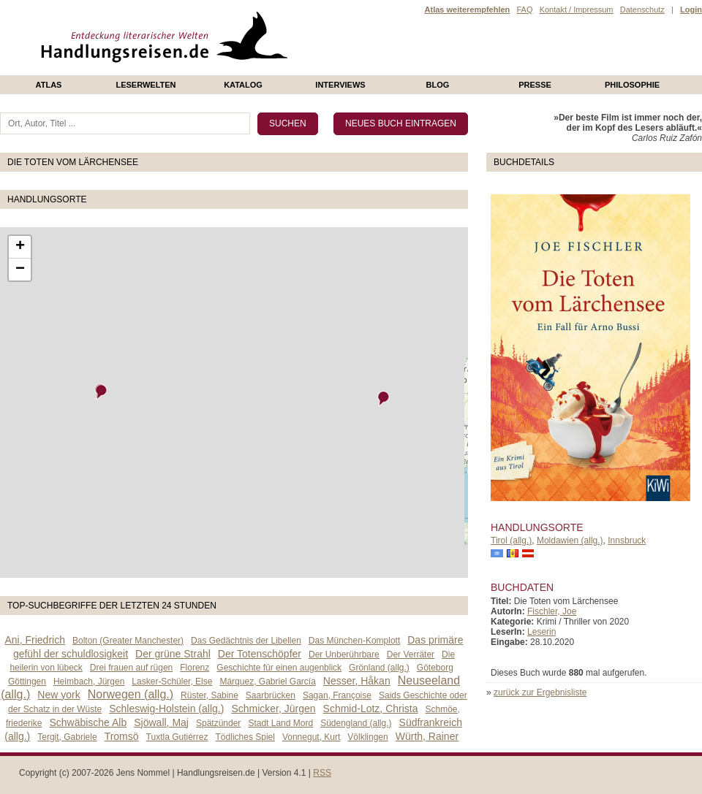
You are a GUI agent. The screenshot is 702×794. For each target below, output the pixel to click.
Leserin (541, 632)
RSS (322, 773)
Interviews (340, 84)
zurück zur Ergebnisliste (540, 692)
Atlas (49, 84)
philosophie (632, 84)
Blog (438, 84)
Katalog (243, 84)
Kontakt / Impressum (577, 9)
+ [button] (20, 247)
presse (534, 84)
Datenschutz (642, 9)
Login (691, 9)
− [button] (20, 269)
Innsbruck (627, 540)
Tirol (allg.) (511, 540)
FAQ (524, 9)
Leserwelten (146, 84)
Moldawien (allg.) (570, 540)
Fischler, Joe (551, 611)
